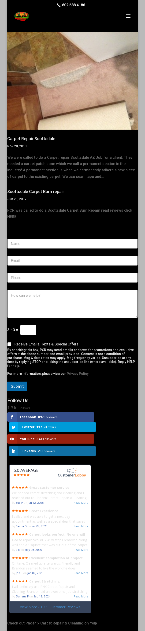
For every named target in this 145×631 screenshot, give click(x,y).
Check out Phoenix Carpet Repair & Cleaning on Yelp (52, 601)
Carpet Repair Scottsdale (31, 138)
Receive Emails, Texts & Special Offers (46, 344)
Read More (81, 480)
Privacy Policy (78, 374)
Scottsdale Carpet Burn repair (35, 191)
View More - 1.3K (50, 585)
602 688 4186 (73, 5)
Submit (17, 386)
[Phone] (72, 278)
